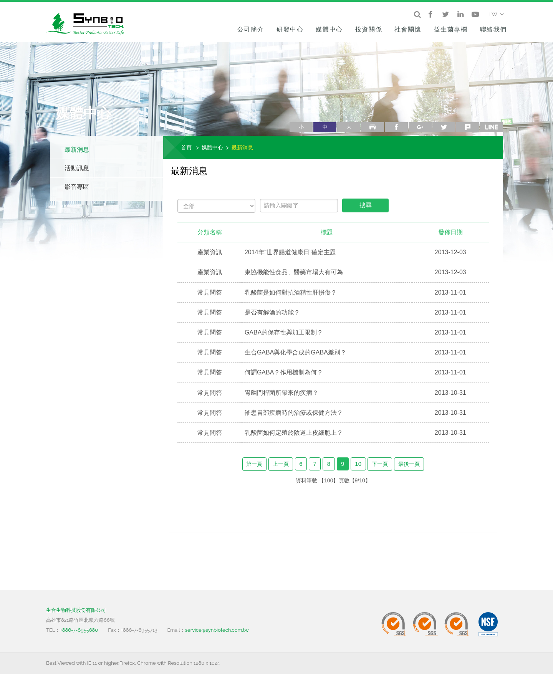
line (491, 127)
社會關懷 (407, 29)
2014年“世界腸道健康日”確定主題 (290, 252)
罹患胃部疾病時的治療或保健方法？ (294, 412)
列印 (372, 127)
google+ (420, 127)
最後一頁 (409, 464)
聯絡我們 (493, 29)
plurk (467, 127)
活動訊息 (77, 168)
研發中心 (289, 29)
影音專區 (77, 186)
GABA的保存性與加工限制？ (284, 332)
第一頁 (254, 464)
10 (358, 463)
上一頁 (281, 464)
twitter (443, 127)
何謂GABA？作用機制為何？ (284, 372)
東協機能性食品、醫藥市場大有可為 (294, 272)
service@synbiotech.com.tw (217, 630)
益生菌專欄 (451, 29)
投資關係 (368, 29)
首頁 (186, 147)
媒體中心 (329, 29)
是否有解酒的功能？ (272, 312)
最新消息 (77, 149)
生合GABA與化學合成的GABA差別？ (295, 352)
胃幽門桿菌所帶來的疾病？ (281, 392)
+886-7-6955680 (79, 630)
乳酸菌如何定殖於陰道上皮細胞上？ (294, 432)
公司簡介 (250, 29)
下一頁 (380, 464)
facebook (396, 127)
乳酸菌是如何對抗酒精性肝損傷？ (291, 292)
